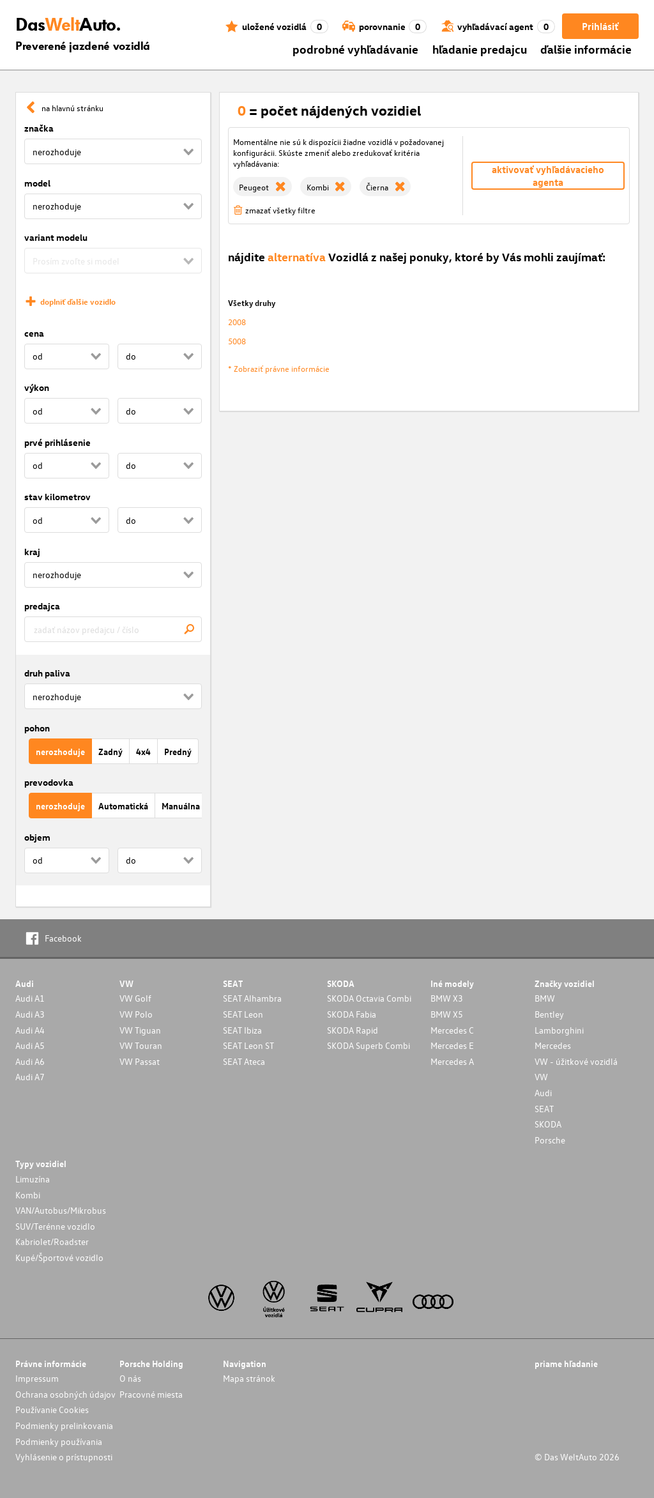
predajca (42, 606)
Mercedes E (452, 1045)
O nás (130, 1378)
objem (37, 837)
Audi (543, 1093)
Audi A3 (30, 1014)
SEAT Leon (243, 1014)
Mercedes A (452, 1061)
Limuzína (32, 1179)
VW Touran (140, 1045)
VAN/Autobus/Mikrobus (60, 1210)
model (37, 183)
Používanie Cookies (52, 1409)
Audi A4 (30, 1030)
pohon (37, 728)
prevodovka (48, 782)
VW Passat (139, 1061)
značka (39, 128)
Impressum (37, 1378)
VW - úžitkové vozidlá (576, 1061)
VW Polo (136, 1014)
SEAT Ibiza (242, 1030)
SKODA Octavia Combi (369, 998)
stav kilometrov (57, 497)
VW (541, 1077)
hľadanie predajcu (479, 49)
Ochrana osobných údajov (65, 1394)
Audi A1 (30, 998)
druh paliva (47, 673)
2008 (237, 321)
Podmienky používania (58, 1441)
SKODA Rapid (352, 1030)
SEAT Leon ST (248, 1045)
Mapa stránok (249, 1378)
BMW (545, 998)
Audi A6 (30, 1061)
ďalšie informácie (586, 49)
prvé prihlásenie (57, 442)
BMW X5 (446, 1014)
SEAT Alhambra (252, 998)
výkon (36, 387)
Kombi (27, 1195)
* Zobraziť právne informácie (279, 368)
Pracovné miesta (151, 1394)
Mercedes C (452, 1030)
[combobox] (113, 629)
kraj (32, 552)
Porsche (550, 1140)
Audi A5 (30, 1045)
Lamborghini (559, 1030)
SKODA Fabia (351, 1014)
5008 (237, 340)
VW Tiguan (140, 1030)
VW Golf (135, 998)
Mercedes (553, 1045)
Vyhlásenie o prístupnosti (63, 1457)
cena (34, 333)
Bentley (549, 1014)
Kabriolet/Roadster (52, 1241)
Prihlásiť (600, 26)
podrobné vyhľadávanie (355, 49)
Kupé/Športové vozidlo (59, 1257)
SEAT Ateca (244, 1061)
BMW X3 (446, 998)
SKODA (548, 1124)
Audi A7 (30, 1077)
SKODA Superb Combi (368, 1045)
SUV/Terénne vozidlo (55, 1226)
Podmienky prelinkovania (64, 1425)
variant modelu (55, 237)
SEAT (544, 1109)
